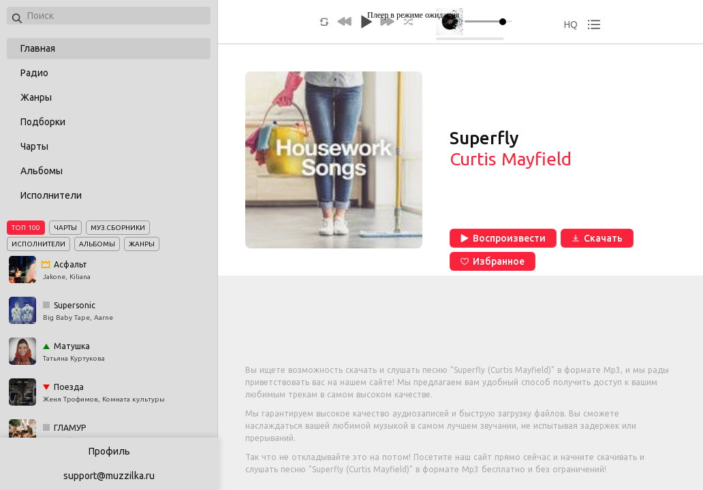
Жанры (36, 97)
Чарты (34, 146)
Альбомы (41, 170)
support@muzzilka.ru (109, 475)
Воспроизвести (503, 238)
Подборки (42, 121)
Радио (34, 72)
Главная (37, 48)
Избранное (492, 261)
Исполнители (51, 195)
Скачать (597, 238)
